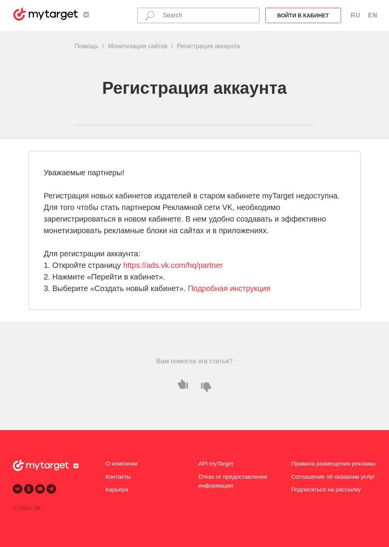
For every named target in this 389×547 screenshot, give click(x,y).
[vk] (17, 489)
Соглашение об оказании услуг (333, 476)
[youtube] (40, 489)
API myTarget (215, 463)
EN (372, 15)
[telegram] (51, 489)
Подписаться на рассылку (326, 489)
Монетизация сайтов (137, 46)
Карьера (117, 489)
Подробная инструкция (229, 288)
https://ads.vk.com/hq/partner (173, 265)
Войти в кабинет (303, 15)
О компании (122, 463)
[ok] (29, 489)
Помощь (87, 46)
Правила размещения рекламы (333, 463)
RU (355, 15)
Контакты (118, 476)
